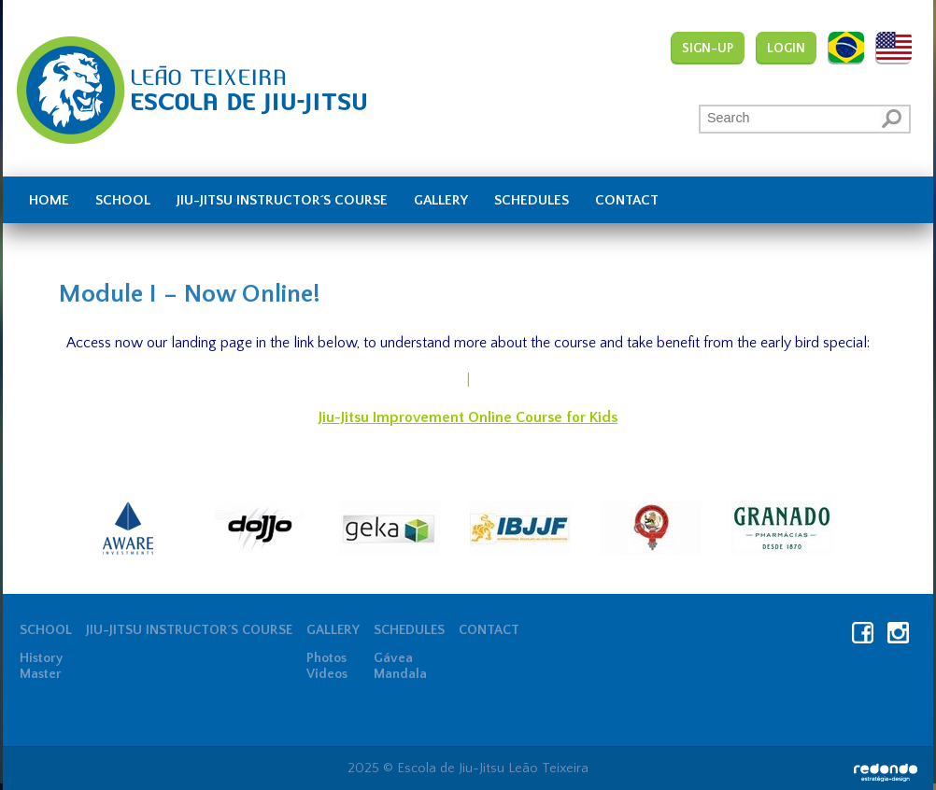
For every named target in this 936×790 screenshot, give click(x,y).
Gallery (441, 200)
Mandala (400, 674)
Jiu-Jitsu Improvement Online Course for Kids (468, 417)
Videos (326, 674)
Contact (627, 200)
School (122, 200)
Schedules (531, 200)
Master (41, 674)
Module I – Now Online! (189, 294)
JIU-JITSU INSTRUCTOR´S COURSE (282, 200)
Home (49, 200)
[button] (893, 117)
